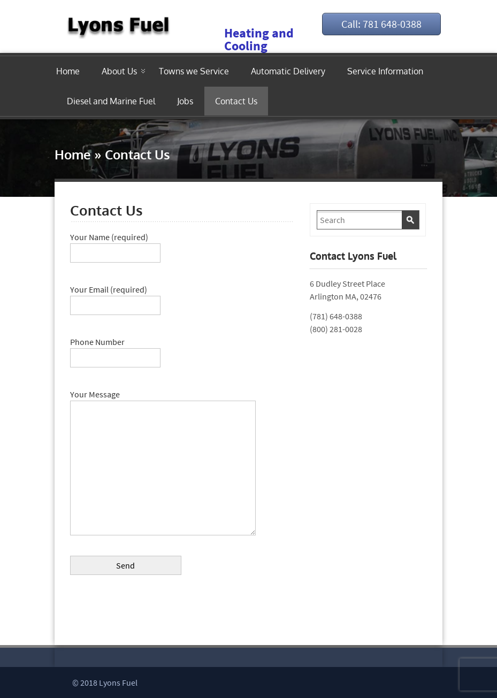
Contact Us (236, 101)
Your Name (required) (115, 245)
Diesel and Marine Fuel (111, 101)
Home (68, 71)
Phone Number (115, 349)
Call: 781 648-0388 (381, 23)
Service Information (385, 71)
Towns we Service (194, 71)
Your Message (163, 400)
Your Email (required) (115, 297)
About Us (119, 71)
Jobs (185, 101)
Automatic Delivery (288, 71)
